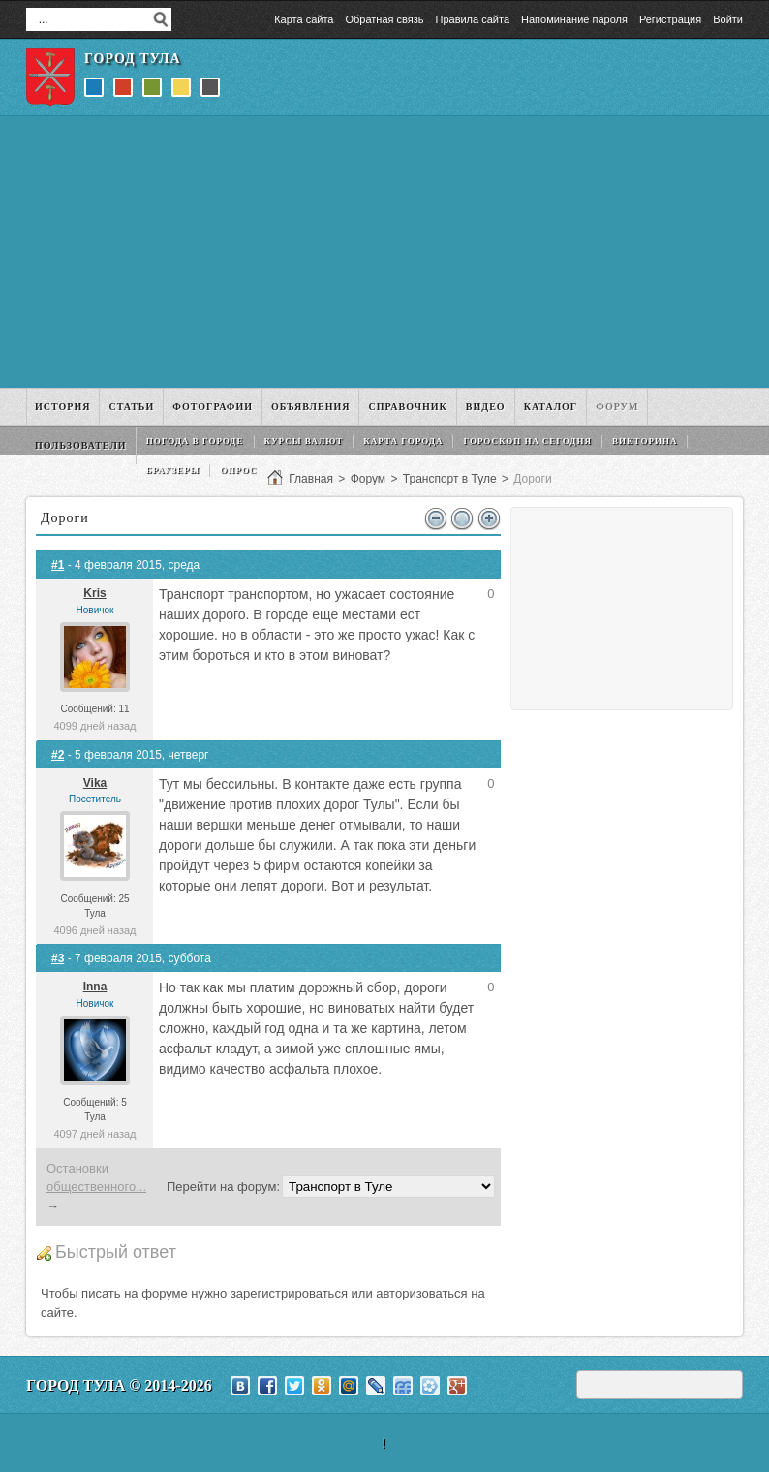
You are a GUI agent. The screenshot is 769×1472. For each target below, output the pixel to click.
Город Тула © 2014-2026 (119, 1385)
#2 (57, 755)
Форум (368, 478)
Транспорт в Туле (450, 478)
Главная (311, 478)
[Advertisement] (384, 252)
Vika (95, 783)
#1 (57, 565)
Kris (94, 593)
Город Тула (132, 58)
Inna (95, 986)
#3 (57, 958)
